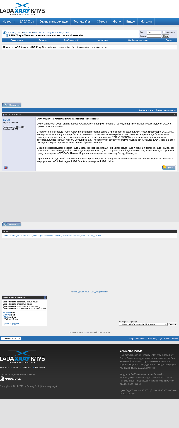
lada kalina (27, 235)
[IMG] (5, 317)
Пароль (142, 36)
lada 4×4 (7, 235)
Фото (117, 21)
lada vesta (48, 235)
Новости (8, 21)
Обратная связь (137, 338)
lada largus (38, 235)
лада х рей (96, 235)
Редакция (40, 367)
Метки (6, 231)
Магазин (146, 21)
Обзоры (102, 21)
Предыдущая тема (80, 292)
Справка (43, 40)
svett (6, 119)
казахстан (67, 235)
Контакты (4, 367)
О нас (16, 367)
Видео (130, 21)
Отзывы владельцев (54, 21)
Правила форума (11, 323)
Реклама (27, 367)
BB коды (7, 313)
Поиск (169, 40)
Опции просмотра (164, 110)
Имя (141, 32)
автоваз (76, 235)
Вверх (175, 338)
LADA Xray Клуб (13, 32)
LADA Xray (27, 21)
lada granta (17, 235)
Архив (167, 338)
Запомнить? (169, 32)
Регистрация (17, 40)
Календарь (102, 40)
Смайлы (7, 315)
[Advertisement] (89, 77)
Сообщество (71, 40)
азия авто (85, 235)
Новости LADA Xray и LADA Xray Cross (51, 32)
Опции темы (145, 110)
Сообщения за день (137, 40)
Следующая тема (99, 292)
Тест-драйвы (82, 21)
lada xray (58, 235)
